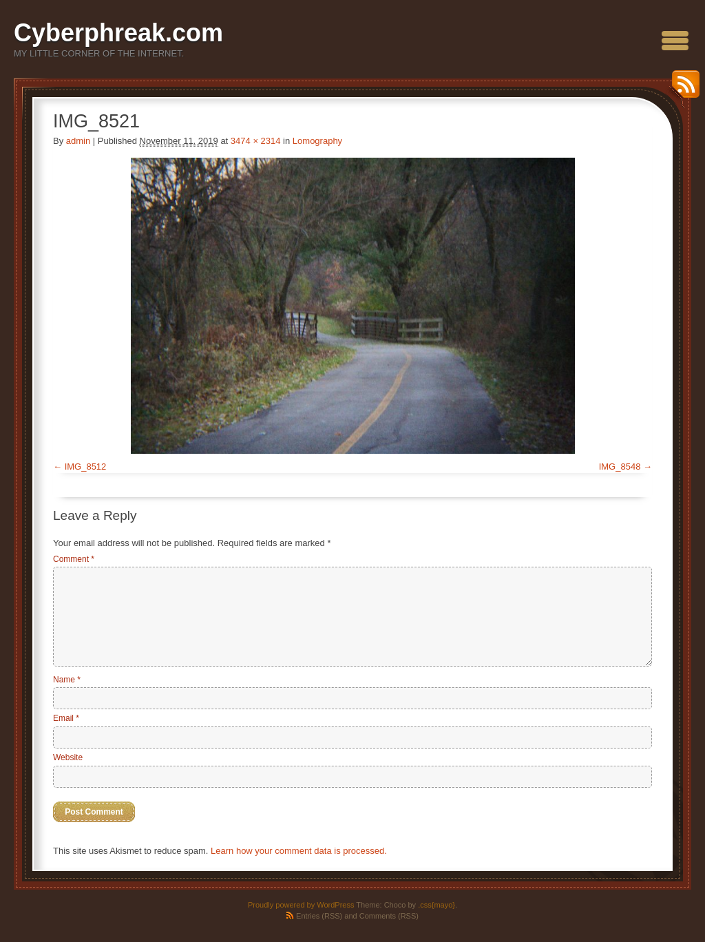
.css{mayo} (436, 905)
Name (67, 679)
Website (68, 757)
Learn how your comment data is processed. (299, 851)
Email (66, 718)
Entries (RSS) (319, 916)
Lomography (317, 141)
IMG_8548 (620, 466)
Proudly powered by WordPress (301, 905)
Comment (73, 559)
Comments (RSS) (389, 916)
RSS (682, 89)
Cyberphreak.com (118, 33)
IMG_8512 (86, 466)
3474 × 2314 (256, 141)
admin (78, 141)
